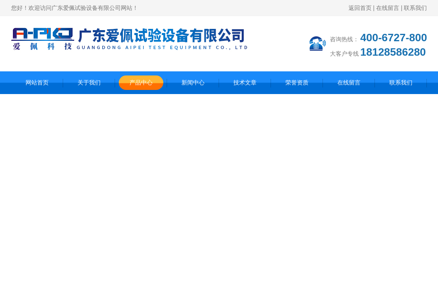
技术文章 (245, 82)
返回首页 (360, 8)
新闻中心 (193, 82)
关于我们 (89, 82)
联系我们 (415, 8)
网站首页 (37, 82)
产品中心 (141, 82)
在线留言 (387, 8)
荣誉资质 (296, 82)
